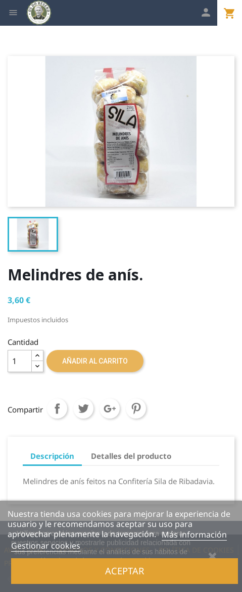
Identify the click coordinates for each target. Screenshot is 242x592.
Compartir (57, 408)
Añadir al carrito (95, 361)
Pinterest (136, 408)
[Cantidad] (20, 361)
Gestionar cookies (45, 545)
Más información (194, 534)
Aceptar (124, 570)
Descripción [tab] (52, 456)
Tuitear (83, 408)
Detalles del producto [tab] (131, 456)
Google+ (110, 408)
